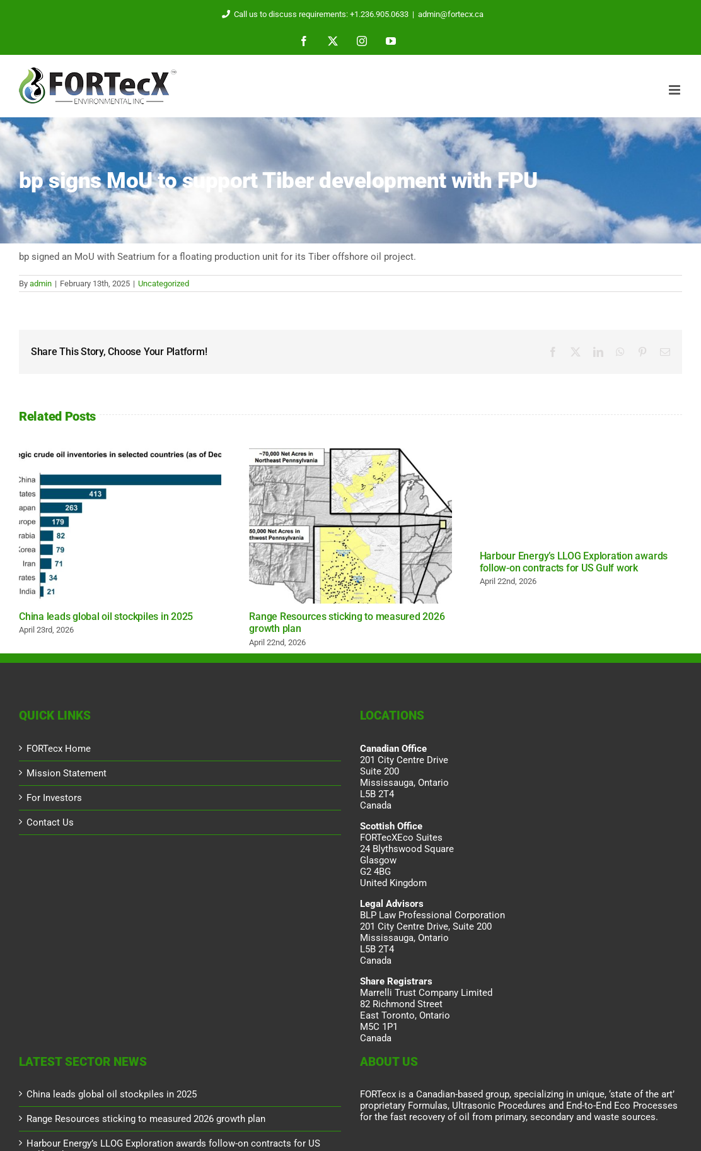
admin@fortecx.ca (451, 14)
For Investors (54, 797)
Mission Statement (66, 773)
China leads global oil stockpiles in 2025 (106, 616)
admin (41, 283)
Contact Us (50, 822)
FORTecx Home (58, 748)
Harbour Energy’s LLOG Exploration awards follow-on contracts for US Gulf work (574, 562)
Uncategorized (163, 283)
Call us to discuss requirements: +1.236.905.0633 (312, 14)
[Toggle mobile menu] (675, 89)
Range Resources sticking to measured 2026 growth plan (145, 1119)
